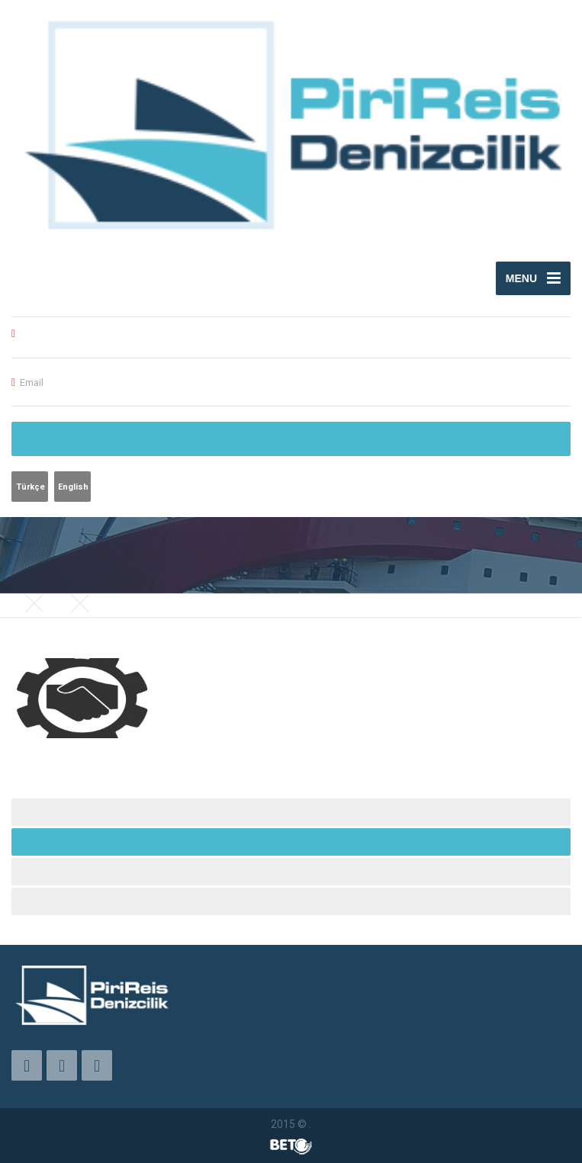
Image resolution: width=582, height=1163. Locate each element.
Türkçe (30, 487)
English (73, 487)
